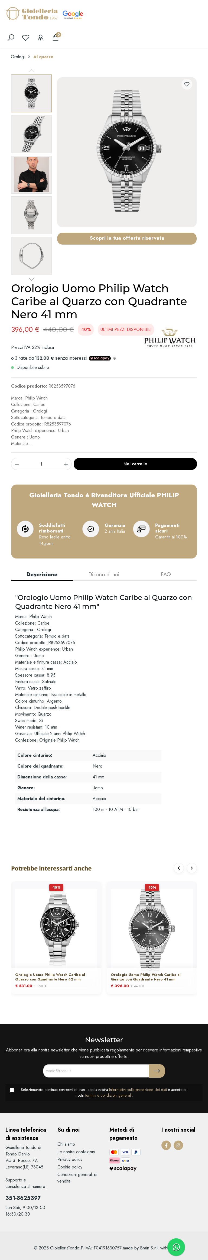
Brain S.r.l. (149, 1248)
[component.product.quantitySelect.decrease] (16, 464)
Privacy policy (69, 1159)
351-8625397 (23, 1198)
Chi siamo (66, 1144)
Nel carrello (135, 464)
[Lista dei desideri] (25, 37)
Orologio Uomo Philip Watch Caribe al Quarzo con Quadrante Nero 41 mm (146, 977)
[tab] (42, 575)
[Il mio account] (40, 37)
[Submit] (157, 1071)
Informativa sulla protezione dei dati (138, 1089)
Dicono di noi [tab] (103, 575)
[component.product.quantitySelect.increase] (66, 464)
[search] (10, 37)
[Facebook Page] (166, 1145)
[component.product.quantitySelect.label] (41, 464)
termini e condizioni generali (108, 1095)
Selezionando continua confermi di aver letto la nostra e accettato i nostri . (104, 1092)
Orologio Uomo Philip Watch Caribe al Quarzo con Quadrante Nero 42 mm (50, 977)
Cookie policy (69, 1167)
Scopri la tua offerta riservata (127, 238)
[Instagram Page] (178, 1145)
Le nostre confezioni (76, 1152)
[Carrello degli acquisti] (55, 37)
